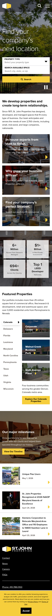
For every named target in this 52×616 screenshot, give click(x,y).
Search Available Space (17, 67)
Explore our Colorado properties (36, 400)
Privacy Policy (33, 601)
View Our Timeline (13, 451)
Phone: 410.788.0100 (12, 586)
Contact (6, 557)
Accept (26, 610)
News (5, 563)
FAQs (4, 574)
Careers (6, 569)
